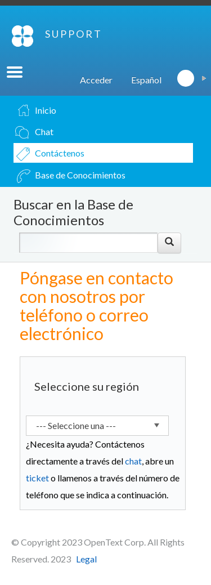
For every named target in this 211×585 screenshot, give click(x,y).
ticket (37, 477)
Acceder (96, 79)
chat (133, 461)
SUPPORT (73, 34)
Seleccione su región (86, 386)
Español (146, 79)
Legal (86, 558)
